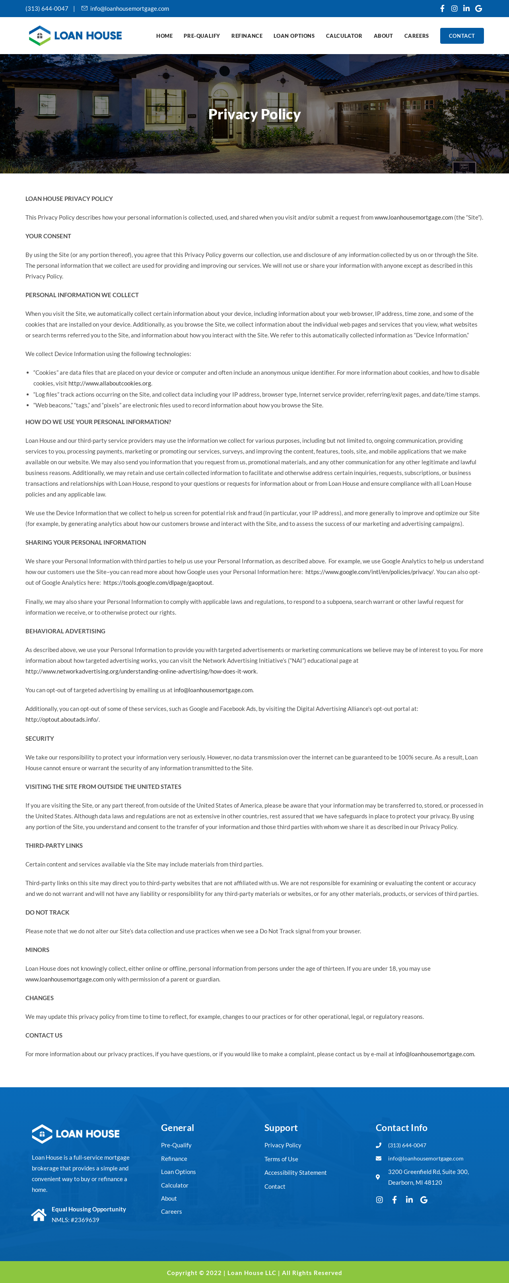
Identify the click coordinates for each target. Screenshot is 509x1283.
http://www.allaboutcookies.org (109, 383)
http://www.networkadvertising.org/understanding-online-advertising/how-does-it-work (140, 670)
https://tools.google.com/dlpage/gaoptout (157, 582)
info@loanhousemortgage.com (213, 689)
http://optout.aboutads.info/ (61, 718)
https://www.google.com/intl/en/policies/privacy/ (369, 571)
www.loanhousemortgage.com (414, 217)
